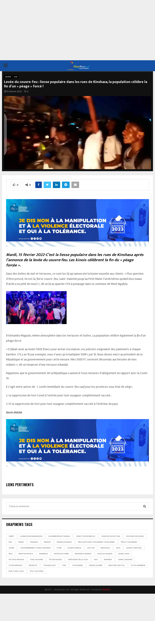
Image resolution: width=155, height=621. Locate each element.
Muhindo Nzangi (83, 553)
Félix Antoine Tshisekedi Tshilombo (96, 542)
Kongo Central (134, 548)
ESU (10, 542)
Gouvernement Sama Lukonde (35, 548)
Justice (90, 548)
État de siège (36, 571)
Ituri (59, 548)
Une (15, 77)
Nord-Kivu (123, 553)
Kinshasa (105, 548)
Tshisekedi (77, 565)
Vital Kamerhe (138, 565)
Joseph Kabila (74, 548)
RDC (96, 559)
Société (8, 77)
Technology (49, 565)
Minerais (43, 553)
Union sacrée (95, 565)
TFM (64, 565)
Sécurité (32, 565)
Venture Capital (116, 565)
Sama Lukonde (125, 559)
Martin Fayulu (26, 553)
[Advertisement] (77, 30)
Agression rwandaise (31, 536)
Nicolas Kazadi (104, 553)
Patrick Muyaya (16, 559)
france (47, 542)
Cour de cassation (110, 536)
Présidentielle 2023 (78, 559)
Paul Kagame (36, 559)
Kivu (118, 548)
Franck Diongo (64, 542)
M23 (11, 553)
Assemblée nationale (59, 536)
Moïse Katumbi (61, 553)
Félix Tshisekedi (129, 542)
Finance (34, 542)
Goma (11, 548)
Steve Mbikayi (15, 565)
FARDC (21, 542)
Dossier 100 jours (135, 536)
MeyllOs (106, 589)
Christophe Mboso (85, 536)
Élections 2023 (16, 571)
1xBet (11, 536)
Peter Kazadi (55, 559)
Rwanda (108, 559)
